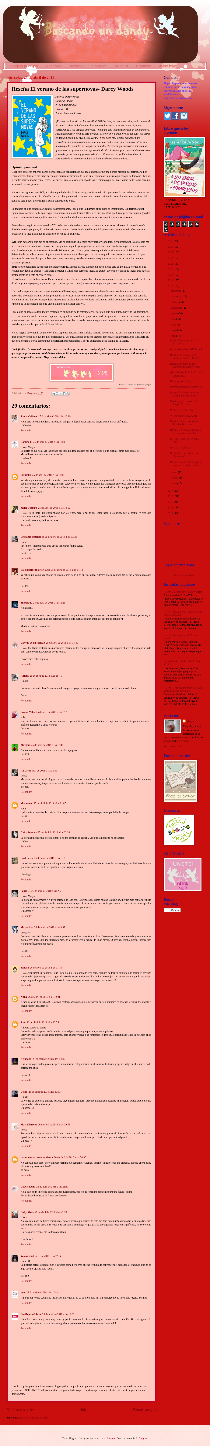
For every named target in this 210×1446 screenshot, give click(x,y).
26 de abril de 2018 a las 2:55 (46, 891)
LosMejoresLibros (31, 1314)
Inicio (85, 1410)
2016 (170, 496)
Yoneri (24, 1256)
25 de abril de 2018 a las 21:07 (50, 803)
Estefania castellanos (32, 536)
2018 (170, 286)
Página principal (24, 66)
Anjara (25, 675)
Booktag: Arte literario (182, 381)
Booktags (76, 66)
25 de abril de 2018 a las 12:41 (48, 475)
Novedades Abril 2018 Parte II (186, 386)
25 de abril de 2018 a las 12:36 (49, 441)
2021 (170, 269)
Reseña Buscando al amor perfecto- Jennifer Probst (184, 357)
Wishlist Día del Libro (181, 410)
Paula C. (25, 891)
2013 (170, 513)
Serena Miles (28, 712)
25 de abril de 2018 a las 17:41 (47, 745)
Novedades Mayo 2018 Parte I (186, 349)
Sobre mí (99, 66)
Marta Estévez (29, 1124)
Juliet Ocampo (29, 507)
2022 (170, 263)
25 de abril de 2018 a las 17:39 (52, 712)
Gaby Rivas (27, 1212)
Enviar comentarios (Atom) (35, 1417)
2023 (170, 258)
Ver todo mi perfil (173, 746)
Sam (23, 1022)
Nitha (24, 996)
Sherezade (26, 602)
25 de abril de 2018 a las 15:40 (62, 642)
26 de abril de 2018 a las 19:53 (54, 1124)
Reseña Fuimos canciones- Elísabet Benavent (184, 423)
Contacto (143, 66)
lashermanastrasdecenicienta (37, 1157)
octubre (175, 302)
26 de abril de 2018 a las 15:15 (49, 1059)
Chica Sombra (29, 832)
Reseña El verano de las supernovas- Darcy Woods (185, 365)
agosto (174, 313)
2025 (170, 246)
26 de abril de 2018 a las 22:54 (45, 1256)
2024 (170, 252)
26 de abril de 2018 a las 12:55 (43, 1022)
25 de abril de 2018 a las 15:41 (46, 675)
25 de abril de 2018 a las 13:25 (61, 536)
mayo (174, 330)
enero (174, 483)
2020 (170, 274)
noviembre (177, 296)
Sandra (25, 967)
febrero (175, 478)
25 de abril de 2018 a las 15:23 (49, 602)
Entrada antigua (144, 1410)
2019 (170, 280)
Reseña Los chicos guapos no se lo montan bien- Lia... (185, 432)
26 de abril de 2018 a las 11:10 (46, 967)
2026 (170, 241)
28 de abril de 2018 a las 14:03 (58, 1314)
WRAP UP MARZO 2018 (183, 415)
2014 (170, 507)
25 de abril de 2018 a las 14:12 (67, 569)
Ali (22, 770)
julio (173, 319)
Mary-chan (27, 927)
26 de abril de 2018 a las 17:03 (45, 1091)
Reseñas (53, 66)
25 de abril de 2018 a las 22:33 (54, 832)
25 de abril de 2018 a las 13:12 (54, 507)
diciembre (176, 290)
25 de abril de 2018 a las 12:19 (54, 416)
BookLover (27, 858)
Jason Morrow (107, 1438)
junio (174, 324)
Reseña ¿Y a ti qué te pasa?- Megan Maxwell (184, 403)
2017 (170, 490)
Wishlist (121, 66)
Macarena (27, 803)
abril (173, 335)
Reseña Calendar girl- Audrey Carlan (183, 591)
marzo (174, 472)
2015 (170, 501)
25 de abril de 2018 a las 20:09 (41, 770)
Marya (190, 721)
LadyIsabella (28, 1186)
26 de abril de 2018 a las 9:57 (49, 927)
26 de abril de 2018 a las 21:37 (52, 1186)
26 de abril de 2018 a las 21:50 (51, 1212)
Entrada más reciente (22, 1410)
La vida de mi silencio (33, 642)
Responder (26, 430)
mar (23, 1292)
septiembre (177, 307)
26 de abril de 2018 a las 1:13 (49, 858)
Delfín (24, 1091)
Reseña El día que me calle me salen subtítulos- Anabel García (183, 689)
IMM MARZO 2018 (180, 447)
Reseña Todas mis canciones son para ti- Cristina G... (185, 394)
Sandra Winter (29, 416)
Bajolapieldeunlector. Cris (35, 569)
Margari (25, 745)
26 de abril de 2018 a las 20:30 (70, 1157)
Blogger (143, 1438)
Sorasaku (26, 475)
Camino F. (26, 441)
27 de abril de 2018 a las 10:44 (42, 1292)
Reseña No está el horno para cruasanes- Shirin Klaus (185, 464)
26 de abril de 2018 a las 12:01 (44, 996)
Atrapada (26, 1059)
